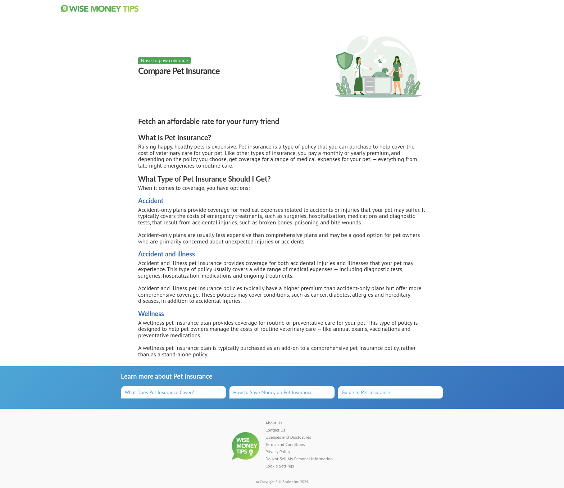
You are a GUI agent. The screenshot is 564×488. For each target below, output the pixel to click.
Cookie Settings (279, 466)
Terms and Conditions (285, 444)
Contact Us (275, 430)
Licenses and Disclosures (288, 437)
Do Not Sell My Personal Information (299, 459)
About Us (273, 423)
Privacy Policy (277, 452)
